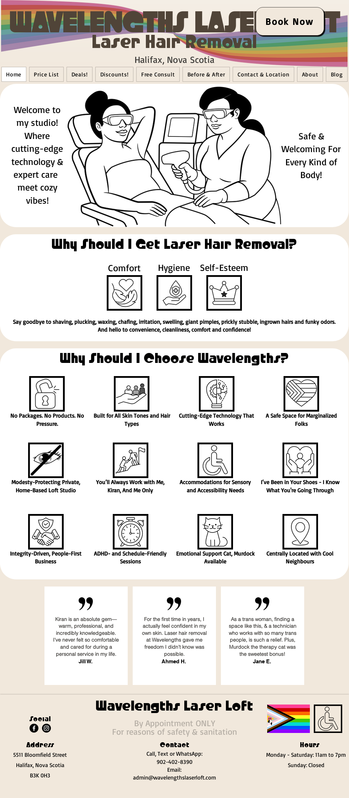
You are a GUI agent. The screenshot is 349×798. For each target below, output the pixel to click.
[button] (124, 293)
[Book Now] (290, 21)
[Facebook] (34, 728)
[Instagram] (46, 728)
